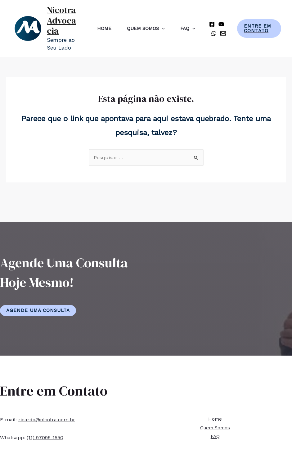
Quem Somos (146, 28)
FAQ (187, 28)
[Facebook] (212, 24)
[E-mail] (223, 33)
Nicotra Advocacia (61, 20)
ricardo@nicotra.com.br (46, 420)
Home (104, 28)
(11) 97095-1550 (45, 437)
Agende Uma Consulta (38, 310)
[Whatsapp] (214, 33)
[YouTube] (221, 24)
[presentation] (162, 28)
